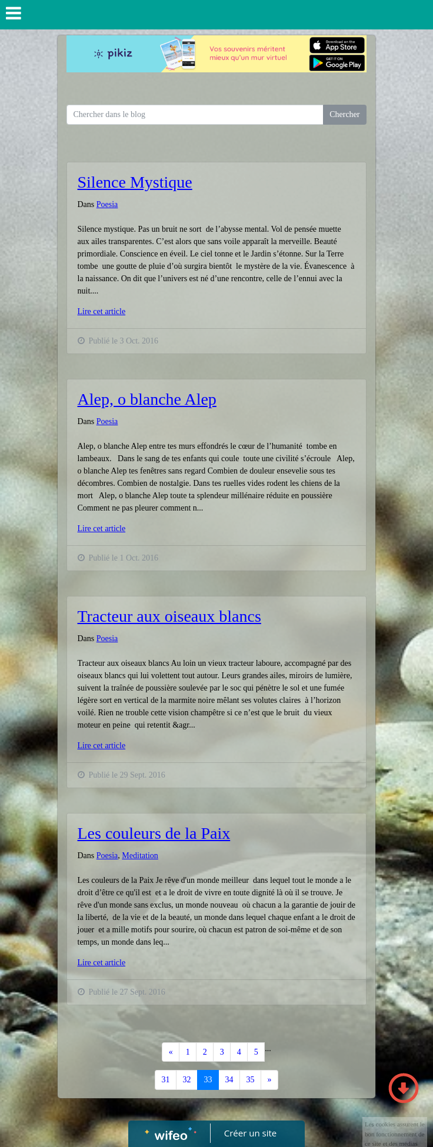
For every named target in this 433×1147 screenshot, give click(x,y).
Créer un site (250, 1133)
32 (187, 1079)
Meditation (140, 855)
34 (229, 1079)
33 (208, 1079)
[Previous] (170, 1052)
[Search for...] (195, 115)
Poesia (107, 204)
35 (251, 1079)
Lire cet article (102, 311)
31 (166, 1079)
